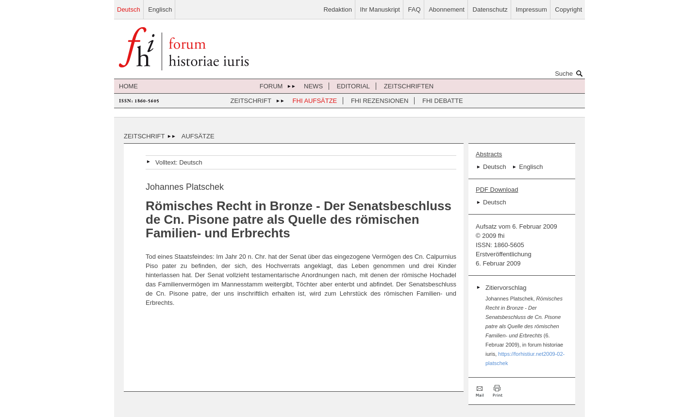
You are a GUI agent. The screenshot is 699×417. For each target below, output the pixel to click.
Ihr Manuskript (380, 9)
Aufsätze (198, 136)
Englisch (160, 9)
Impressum (531, 9)
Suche (570, 73)
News (313, 86)
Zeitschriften (409, 86)
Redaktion (337, 9)
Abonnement (447, 9)
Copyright (568, 9)
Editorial (353, 86)
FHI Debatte (442, 100)
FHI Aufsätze (315, 100)
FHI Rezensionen (379, 100)
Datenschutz (490, 9)
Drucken (497, 391)
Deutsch (128, 9)
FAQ (414, 9)
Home (128, 86)
